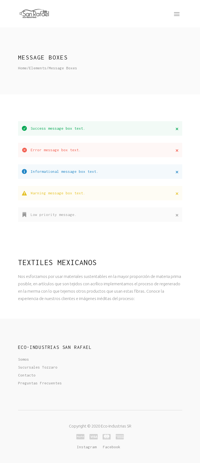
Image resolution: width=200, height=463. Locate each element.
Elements (38, 68)
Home (22, 68)
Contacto (27, 375)
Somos (23, 359)
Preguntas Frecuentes (40, 383)
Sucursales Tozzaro (37, 367)
